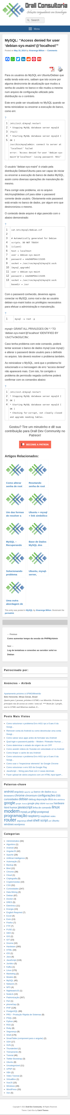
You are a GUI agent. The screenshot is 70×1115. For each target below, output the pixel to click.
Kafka (9, 967)
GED (8, 933)
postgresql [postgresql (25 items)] (43, 812)
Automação (11, 861)
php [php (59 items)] (34, 811)
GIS (8, 936)
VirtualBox (11, 1079)
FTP (8, 926)
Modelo (9, 977)
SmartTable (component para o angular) (24, 1038)
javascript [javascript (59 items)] (25, 807)
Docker (9, 899)
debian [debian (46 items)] (23, 799)
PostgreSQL (12, 1011)
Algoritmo (10, 844)
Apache (9, 855)
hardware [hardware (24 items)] (59, 803)
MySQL (29, 610)
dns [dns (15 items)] (55, 799)
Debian (9, 895)
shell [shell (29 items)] (30, 820)
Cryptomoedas (13, 882)
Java (8, 956)
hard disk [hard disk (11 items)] (49, 804)
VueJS (9, 1082)
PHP (8, 1008)
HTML (9, 950)
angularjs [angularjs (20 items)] (19, 791)
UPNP (9, 1069)
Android (10, 848)
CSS (8, 885)
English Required (14, 912)
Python (9, 1021)
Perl (8, 1001)
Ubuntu (9, 1062)
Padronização (12, 997)
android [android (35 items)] (9, 791)
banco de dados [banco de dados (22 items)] (42, 791)
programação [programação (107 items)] (15, 815)
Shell (8, 1035)
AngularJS (11, 851)
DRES (9, 902)
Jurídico (10, 963)
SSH (8, 1041)
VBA (8, 1072)
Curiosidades (12, 888)
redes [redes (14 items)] (53, 816)
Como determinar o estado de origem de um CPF (29, 745)
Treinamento (12, 1052)
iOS (8, 953)
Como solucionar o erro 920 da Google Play (26, 767)
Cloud (9, 875)
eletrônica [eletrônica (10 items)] (61, 799)
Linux (8, 970)
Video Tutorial (12, 1076)
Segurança (11, 1031)
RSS (8, 1025)
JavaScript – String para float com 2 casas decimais (30, 771)
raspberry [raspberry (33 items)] (34, 816)
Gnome (9, 943)
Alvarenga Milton (36, 50)
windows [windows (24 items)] (9, 824)
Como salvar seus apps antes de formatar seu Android (31, 738)
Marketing (11, 973)
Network (10, 984)
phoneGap (11, 1004)
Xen (8, 1093)
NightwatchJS (12, 990)
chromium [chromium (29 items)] (31, 795)
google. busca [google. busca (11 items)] (21, 804)
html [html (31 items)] (6, 807)
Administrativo (13, 841)
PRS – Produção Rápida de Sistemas (23, 1014)
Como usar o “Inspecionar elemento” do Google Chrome (32, 763)
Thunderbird (12, 1048)
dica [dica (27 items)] (50, 799)
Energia (10, 909)
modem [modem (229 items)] (12, 811)
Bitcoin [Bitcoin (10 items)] (54, 792)
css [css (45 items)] (58, 795)
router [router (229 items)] (10, 819)
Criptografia (11, 878)
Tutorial (9, 1055)
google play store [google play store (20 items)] (36, 803)
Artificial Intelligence (15, 858)
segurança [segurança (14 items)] (21, 821)
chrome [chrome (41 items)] (19, 795)
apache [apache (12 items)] (27, 792)
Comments (52, 50)
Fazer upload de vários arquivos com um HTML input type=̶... (34, 775)
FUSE (9, 929)
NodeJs (9, 994)
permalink (9, 613)
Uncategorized (13, 1065)
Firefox (9, 922)
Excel (9, 916)
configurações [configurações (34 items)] (46, 795)
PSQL (9, 1018)
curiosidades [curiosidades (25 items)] (11, 799)
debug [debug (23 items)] (32, 799)
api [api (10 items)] (32, 792)
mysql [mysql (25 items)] (23, 812)
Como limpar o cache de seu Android (23, 753)
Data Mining (11, 892)
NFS (8, 987)
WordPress (11, 1089)
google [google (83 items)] (9, 803)
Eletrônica (11, 905)
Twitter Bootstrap (14, 1058)
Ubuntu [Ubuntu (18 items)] (55, 820)
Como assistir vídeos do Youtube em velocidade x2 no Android (35, 749)
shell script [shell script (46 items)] (40, 820)
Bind (8, 868)
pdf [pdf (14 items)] (29, 812)
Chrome (10, 871)
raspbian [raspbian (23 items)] (45, 816)
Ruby (8, 1028)
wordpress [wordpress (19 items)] (19, 824)
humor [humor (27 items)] (13, 807)
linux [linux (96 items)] (56, 807)
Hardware (10, 946)
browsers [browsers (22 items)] (9, 795)
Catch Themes (42, 1110)
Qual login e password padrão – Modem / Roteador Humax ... (34, 741)
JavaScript (11, 960)
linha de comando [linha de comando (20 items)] (42, 807)
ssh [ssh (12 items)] (49, 821)
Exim (8, 919)
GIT (8, 940)
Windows (10, 1086)
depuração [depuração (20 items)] (41, 799)
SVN (8, 1045)
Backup (9, 865)
